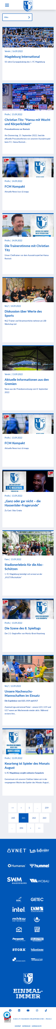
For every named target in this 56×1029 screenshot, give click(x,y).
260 (13, 818)
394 (21, 828)
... (37, 808)
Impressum (26, 1026)
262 (34, 818)
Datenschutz (36, 1026)
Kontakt (18, 1026)
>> (39, 828)
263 (44, 818)
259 (47, 808)
